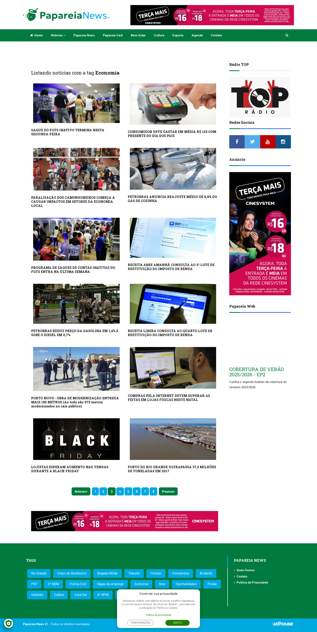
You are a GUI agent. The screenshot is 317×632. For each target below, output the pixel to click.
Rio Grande (38, 573)
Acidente (206, 573)
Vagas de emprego (110, 584)
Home (36, 35)
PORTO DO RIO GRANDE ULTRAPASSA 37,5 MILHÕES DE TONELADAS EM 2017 (172, 469)
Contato (216, 35)
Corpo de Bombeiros (72, 573)
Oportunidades (186, 584)
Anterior (80, 491)
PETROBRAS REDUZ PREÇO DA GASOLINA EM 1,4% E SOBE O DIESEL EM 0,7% (74, 333)
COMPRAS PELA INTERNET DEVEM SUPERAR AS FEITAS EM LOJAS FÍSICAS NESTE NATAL (169, 397)
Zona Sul (80, 595)
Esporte (178, 35)
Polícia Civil (78, 584)
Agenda (197, 35)
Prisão (212, 584)
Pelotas (156, 573)
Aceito (177, 622)
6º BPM (103, 595)
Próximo (167, 491)
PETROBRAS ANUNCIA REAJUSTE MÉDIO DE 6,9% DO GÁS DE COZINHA (172, 199)
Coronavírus (180, 573)
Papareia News (84, 35)
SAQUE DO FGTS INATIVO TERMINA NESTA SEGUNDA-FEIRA (67, 132)
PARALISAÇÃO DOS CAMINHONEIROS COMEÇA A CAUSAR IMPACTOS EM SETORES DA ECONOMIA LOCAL (73, 201)
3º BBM (53, 584)
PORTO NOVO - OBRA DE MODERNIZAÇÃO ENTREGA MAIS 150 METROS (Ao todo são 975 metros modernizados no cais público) (75, 402)
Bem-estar (138, 35)
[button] (287, 35)
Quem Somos (246, 570)
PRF (34, 584)
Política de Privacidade (252, 582)
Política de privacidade (158, 615)
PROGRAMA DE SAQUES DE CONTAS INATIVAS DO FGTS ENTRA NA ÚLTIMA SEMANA (73, 269)
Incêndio (37, 595)
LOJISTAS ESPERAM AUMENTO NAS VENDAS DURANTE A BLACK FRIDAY (69, 469)
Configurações (140, 622)
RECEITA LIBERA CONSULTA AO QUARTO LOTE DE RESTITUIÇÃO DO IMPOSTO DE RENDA (170, 333)
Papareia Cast (113, 35)
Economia (141, 584)
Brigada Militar (107, 573)
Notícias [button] (58, 35)
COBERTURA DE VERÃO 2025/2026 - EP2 (256, 372)
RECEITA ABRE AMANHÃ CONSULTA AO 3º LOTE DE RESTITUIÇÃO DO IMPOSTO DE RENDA (171, 267)
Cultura (159, 35)
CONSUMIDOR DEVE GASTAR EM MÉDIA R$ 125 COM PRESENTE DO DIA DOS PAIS (172, 133)
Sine (162, 584)
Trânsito (134, 573)
